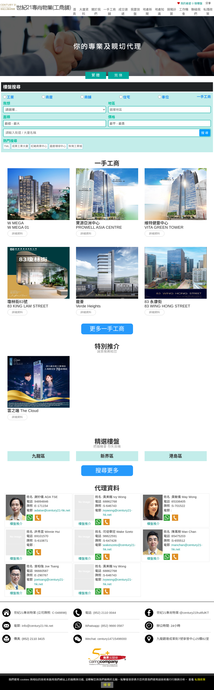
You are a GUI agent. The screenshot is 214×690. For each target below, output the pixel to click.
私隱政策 (200, 679)
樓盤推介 (16, 524)
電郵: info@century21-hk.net (33, 625)
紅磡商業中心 (39, 146)
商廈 (47, 97)
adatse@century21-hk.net (52, 510)
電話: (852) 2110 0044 (100, 612)
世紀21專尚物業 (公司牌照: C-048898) (40, 612)
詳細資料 (17, 233)
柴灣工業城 (75, 146)
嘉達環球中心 (58, 146)
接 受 (106, 684)
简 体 (118, 75)
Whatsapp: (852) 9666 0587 (104, 625)
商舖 (86, 97)
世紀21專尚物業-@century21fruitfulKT (183, 612)
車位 (163, 97)
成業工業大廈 (20, 146)
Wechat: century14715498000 (106, 638)
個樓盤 (189, 3)
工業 (8, 97)
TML (6, 146)
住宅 (124, 97)
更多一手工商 (106, 329)
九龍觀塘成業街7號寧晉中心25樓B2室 (183, 638)
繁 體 (96, 75)
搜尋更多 (106, 470)
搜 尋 (204, 133)
